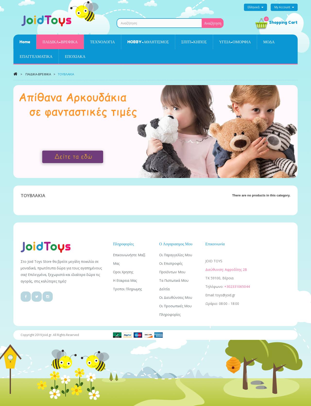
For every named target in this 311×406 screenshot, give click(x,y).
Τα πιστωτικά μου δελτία (174, 284)
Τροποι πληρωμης (127, 289)
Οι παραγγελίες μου (175, 255)
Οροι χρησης (123, 272)
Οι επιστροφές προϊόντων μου (172, 267)
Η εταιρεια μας (125, 280)
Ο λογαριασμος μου (175, 243)
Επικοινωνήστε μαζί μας (129, 259)
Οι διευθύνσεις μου (175, 297)
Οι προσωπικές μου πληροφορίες (175, 310)
